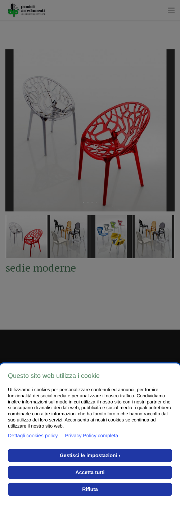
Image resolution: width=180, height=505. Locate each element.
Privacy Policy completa (91, 435)
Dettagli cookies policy (33, 435)
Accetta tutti (90, 472)
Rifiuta (90, 489)
